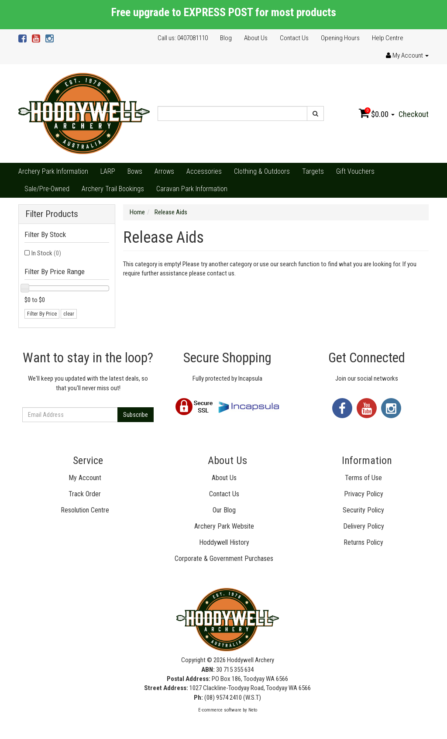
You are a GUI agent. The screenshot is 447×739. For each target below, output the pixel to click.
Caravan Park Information (191, 189)
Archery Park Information (53, 171)
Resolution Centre (85, 510)
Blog (226, 38)
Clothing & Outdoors (262, 171)
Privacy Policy (363, 494)
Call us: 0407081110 (183, 38)
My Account (85, 478)
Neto (252, 710)
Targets (313, 171)
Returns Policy (363, 542)
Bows (134, 171)
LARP (107, 171)
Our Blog (224, 510)
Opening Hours (340, 38)
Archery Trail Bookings (113, 189)
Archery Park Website (224, 526)
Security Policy (363, 510)
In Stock (46, 253)
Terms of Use (363, 478)
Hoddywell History (224, 542)
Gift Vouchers (355, 171)
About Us (256, 38)
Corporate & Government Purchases (224, 558)
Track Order (85, 494)
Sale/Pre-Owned (46, 189)
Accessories (204, 171)
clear (68, 314)
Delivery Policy (363, 526)
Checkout (414, 114)
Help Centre (387, 38)
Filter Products (51, 214)
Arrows (164, 171)
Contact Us (294, 38)
